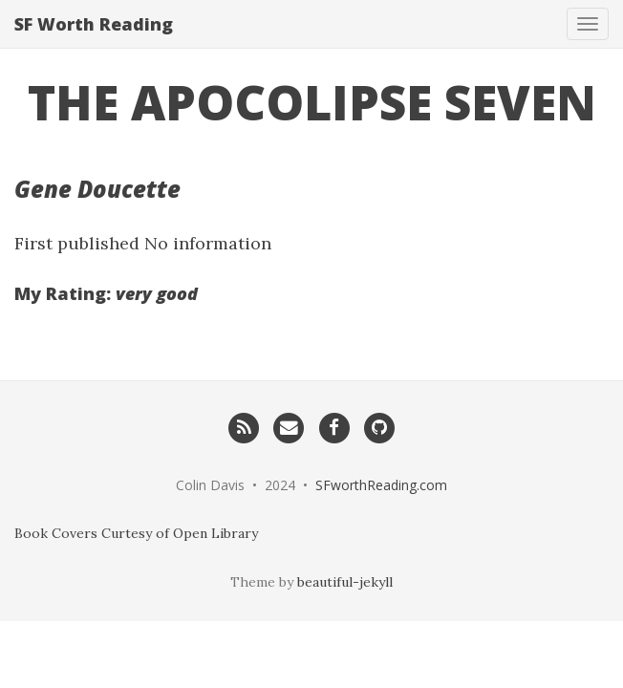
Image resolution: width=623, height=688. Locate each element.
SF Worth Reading (93, 23)
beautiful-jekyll (345, 582)
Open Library (215, 533)
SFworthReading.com (381, 485)
